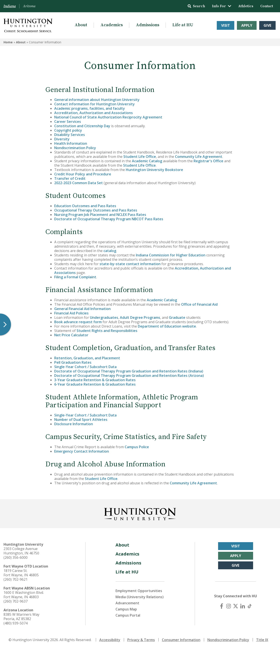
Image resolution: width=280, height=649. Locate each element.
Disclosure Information (73, 423)
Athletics (245, 6)
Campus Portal (128, 615)
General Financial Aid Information (82, 308)
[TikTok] (249, 606)
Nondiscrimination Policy (75, 147)
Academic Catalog (147, 161)
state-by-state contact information (130, 263)
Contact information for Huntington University (94, 104)
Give (267, 25)
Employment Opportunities (139, 590)
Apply (246, 25)
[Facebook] (221, 606)
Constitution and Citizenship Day (82, 125)
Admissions (147, 25)
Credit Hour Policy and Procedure (82, 174)
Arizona (29, 6)
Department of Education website (167, 326)
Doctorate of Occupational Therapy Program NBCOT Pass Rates (108, 219)
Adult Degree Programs (140, 317)
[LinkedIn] (242, 606)
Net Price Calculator (71, 335)
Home (8, 42)
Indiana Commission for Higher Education (170, 255)
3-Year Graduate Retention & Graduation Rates (95, 379)
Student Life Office (139, 156)
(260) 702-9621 (16, 579)
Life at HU (182, 25)
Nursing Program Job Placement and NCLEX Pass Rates (100, 214)
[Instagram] (228, 606)
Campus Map (126, 609)
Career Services (67, 121)
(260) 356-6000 (16, 557)
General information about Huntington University (97, 99)
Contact (266, 6)
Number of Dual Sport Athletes (80, 419)
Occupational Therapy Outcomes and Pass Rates (95, 210)
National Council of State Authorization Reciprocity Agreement (108, 117)
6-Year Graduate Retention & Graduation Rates (95, 384)
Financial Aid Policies (71, 313)
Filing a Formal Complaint (75, 277)
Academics (111, 25)
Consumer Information (181, 639)
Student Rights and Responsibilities (107, 330)
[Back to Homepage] (140, 513)
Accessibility (109, 639)
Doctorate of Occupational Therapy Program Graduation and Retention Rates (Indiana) (128, 371)
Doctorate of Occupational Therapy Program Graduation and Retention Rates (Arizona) (129, 375)
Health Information (70, 143)
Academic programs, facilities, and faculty (89, 108)
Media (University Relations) (140, 596)
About (81, 25)
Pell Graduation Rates (72, 362)
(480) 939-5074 (16, 623)
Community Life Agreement (198, 156)
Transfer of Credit (70, 178)
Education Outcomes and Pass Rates (85, 205)
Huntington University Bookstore (154, 169)
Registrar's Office (208, 161)
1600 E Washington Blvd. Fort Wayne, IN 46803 (24, 594)
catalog (109, 250)
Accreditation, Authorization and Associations (93, 112)
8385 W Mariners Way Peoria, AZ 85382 (21, 616)
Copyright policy (68, 130)
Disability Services (69, 134)
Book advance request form (78, 321)
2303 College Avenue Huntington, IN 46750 (21, 551)
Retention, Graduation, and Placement (87, 358)
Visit (225, 25)
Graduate (177, 317)
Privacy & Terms (141, 639)
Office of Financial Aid (199, 304)
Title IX (262, 639)
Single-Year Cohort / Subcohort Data (85, 366)
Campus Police (137, 446)
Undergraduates (104, 317)
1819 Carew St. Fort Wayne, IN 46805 (21, 572)
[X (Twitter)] (235, 606)
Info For (221, 6)
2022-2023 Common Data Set (78, 182)
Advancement (127, 603)
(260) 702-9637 (16, 601)
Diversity (62, 139)
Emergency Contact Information (81, 451)
